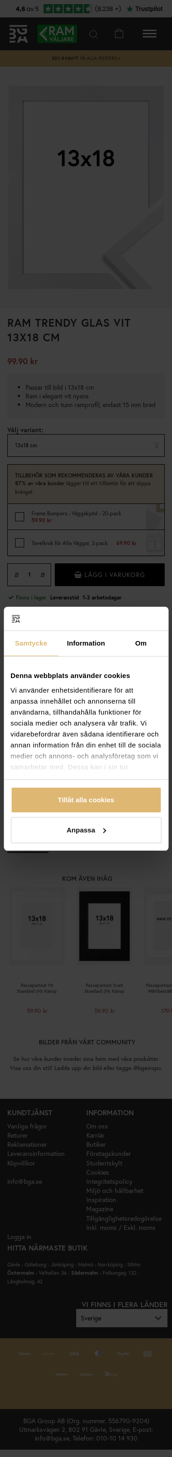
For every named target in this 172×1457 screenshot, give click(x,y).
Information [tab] (86, 643)
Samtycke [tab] (31, 643)
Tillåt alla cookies (86, 800)
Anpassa (86, 830)
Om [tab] (140, 643)
